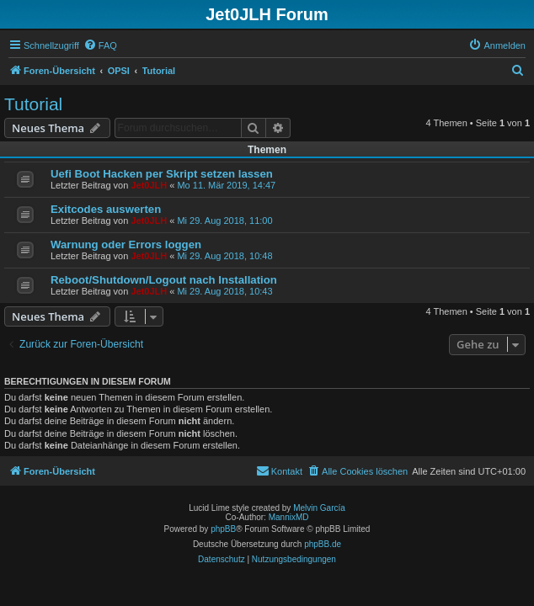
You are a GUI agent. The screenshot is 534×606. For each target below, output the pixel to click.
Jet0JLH (149, 185)
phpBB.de (322, 544)
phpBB (223, 529)
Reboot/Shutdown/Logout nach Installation (164, 280)
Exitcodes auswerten (106, 209)
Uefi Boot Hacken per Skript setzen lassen (162, 173)
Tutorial (33, 104)
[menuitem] (100, 45)
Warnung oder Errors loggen (126, 244)
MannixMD (289, 517)
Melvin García (319, 508)
